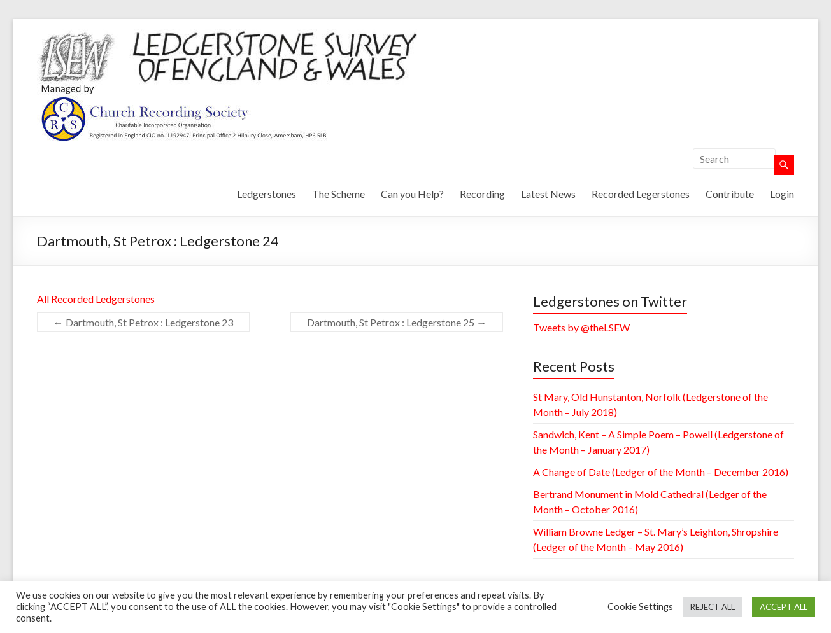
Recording (482, 194)
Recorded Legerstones (641, 194)
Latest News (548, 194)
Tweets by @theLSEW (581, 327)
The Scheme (338, 194)
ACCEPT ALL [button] (783, 607)
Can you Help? (412, 194)
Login (782, 194)
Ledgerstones (266, 194)
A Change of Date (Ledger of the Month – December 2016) (660, 472)
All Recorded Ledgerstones (96, 299)
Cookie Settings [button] (640, 606)
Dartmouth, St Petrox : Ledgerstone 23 (143, 322)
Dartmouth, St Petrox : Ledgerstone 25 (397, 322)
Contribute (730, 194)
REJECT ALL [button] (712, 607)
